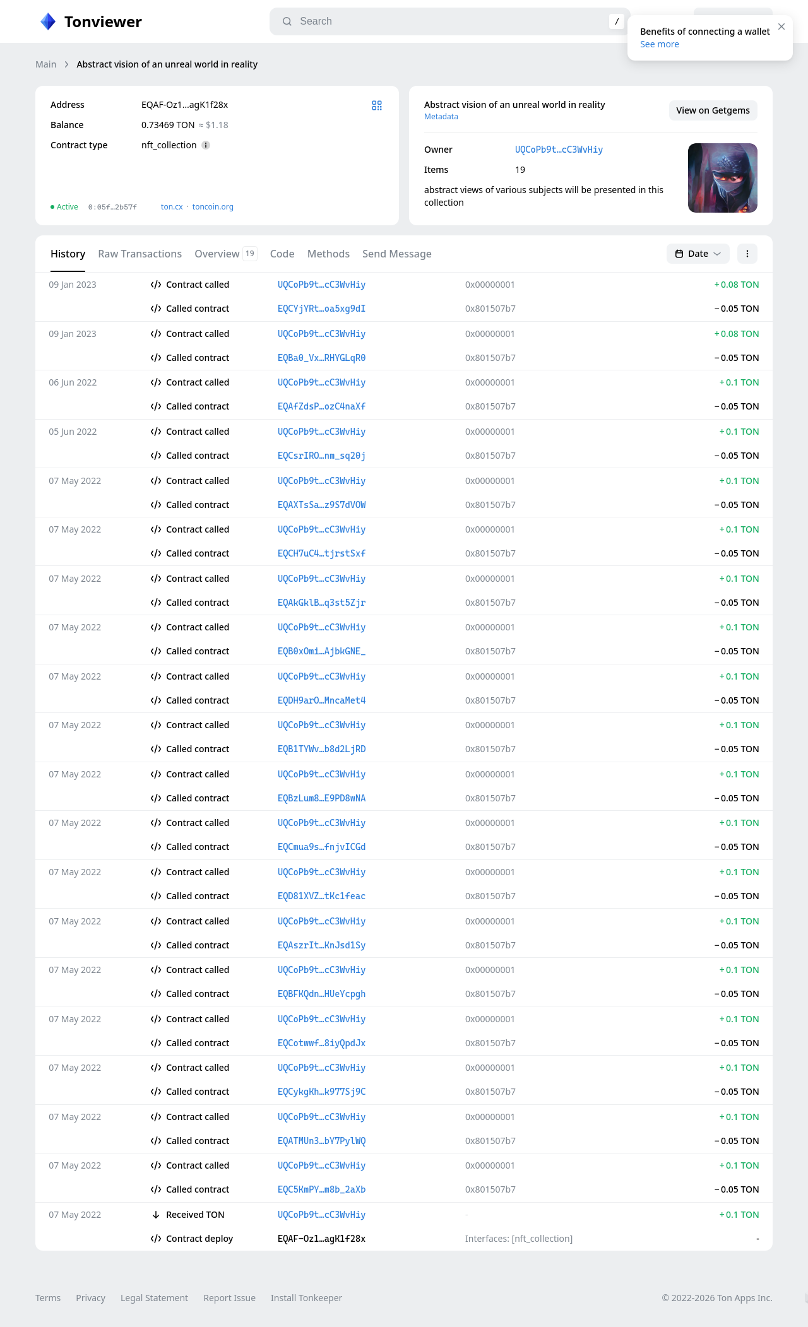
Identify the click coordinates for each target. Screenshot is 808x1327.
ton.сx (172, 206)
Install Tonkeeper (306, 1298)
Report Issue (229, 1298)
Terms (48, 1298)
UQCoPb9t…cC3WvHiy (559, 149)
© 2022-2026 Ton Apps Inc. (717, 1298)
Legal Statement (154, 1298)
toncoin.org (213, 206)
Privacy (90, 1298)
